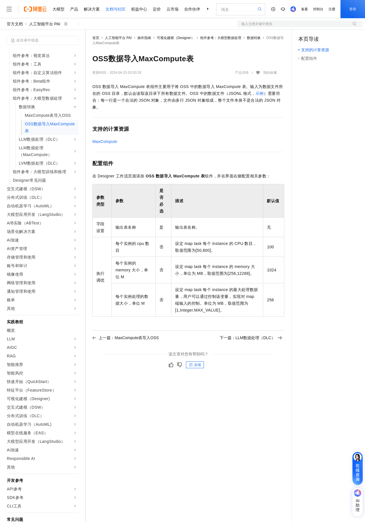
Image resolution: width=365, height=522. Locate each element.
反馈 (195, 365)
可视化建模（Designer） (175, 38)
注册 (331, 9)
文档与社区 (115, 9)
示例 (260, 93)
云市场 (173, 9)
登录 (352, 9)
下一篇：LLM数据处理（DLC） (251, 337)
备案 (304, 9)
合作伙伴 (192, 9)
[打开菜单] (9, 9)
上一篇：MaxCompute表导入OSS (125, 337)
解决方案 (92, 9)
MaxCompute (104, 141)
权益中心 (139, 9)
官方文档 (15, 24)
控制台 (318, 9)
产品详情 (242, 73)
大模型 (58, 9)
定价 (157, 9)
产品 (74, 9)
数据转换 (254, 38)
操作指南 (144, 38)
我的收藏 (270, 73)
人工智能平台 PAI (44, 24)
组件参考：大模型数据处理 (220, 38)
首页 (95, 38)
